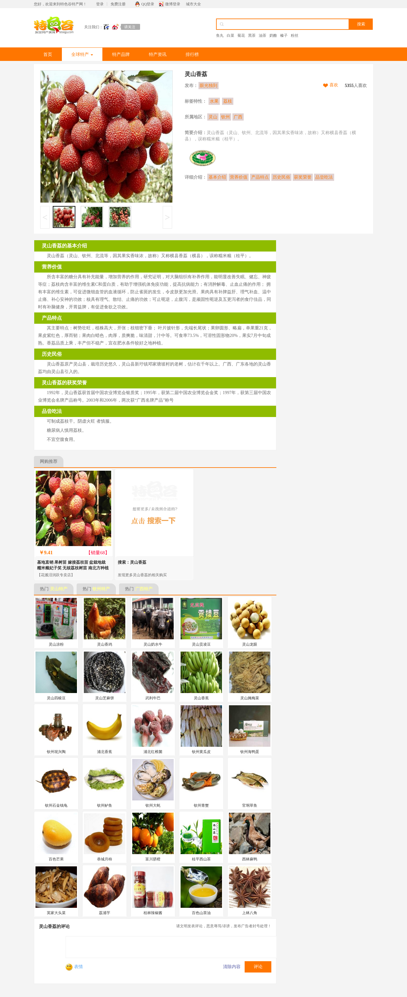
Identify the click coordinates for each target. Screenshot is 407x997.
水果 (214, 101)
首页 (47, 54)
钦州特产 (101, 589)
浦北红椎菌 (153, 752)
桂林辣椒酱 (153, 913)
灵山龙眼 (249, 644)
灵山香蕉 (201, 698)
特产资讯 (157, 54)
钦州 (225, 117)
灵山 (213, 117)
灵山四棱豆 (56, 698)
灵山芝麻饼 (104, 698)
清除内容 (232, 966)
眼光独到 (208, 85)
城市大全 (193, 4)
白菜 (230, 35)
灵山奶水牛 (153, 644)
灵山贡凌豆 (201, 644)
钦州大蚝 (152, 805)
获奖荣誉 (303, 177)
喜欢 (333, 85)
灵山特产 (59, 589)
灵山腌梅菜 (249, 698)
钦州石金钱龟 (56, 805)
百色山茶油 (201, 913)
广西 (238, 117)
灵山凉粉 (56, 644)
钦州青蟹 (201, 805)
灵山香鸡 (104, 644)
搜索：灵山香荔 (132, 562)
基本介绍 (217, 177)
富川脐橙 (152, 859)
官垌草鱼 (249, 805)
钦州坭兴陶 (56, 752)
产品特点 (260, 177)
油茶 (262, 35)
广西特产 (144, 589)
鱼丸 (220, 35)
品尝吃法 (324, 177)
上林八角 (249, 913)
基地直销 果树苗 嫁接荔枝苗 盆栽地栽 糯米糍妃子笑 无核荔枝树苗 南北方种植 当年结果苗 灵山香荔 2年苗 (73, 568)
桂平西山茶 (201, 859)
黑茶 (252, 35)
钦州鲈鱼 (104, 805)
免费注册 (118, 4)
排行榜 (192, 54)
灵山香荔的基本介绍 (64, 245)
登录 (100, 4)
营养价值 (238, 177)
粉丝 (294, 35)
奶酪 (273, 35)
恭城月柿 (104, 859)
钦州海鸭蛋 (249, 752)
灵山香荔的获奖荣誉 (64, 382)
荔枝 (227, 101)
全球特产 (82, 54)
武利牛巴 (152, 698)
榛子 (284, 35)
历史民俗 (281, 177)
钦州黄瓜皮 (201, 752)
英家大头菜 (56, 913)
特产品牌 (121, 54)
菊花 (241, 35)
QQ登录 (147, 4)
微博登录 (172, 4)
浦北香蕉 (104, 752)
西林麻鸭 (249, 859)
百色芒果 (56, 859)
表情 (74, 966)
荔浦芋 (104, 913)
